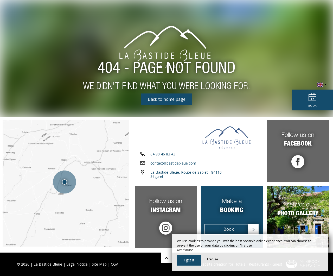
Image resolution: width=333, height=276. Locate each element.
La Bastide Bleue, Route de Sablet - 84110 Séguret (186, 176)
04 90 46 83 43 (162, 155)
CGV (114, 264)
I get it (189, 260)
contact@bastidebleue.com (173, 164)
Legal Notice (77, 264)
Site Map (99, 264)
